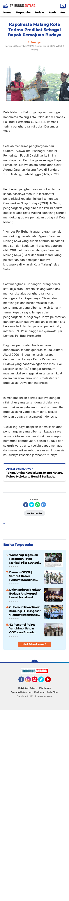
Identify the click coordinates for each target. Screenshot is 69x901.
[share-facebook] (25, 504)
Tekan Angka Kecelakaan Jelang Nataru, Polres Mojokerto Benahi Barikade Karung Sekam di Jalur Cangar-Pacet (34, 474)
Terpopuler (23, 12)
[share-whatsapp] (37, 504)
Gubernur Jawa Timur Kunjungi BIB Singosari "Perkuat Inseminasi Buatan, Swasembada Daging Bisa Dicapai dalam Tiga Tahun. (25, 611)
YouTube (50, 681)
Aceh (52, 12)
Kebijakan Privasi (27, 688)
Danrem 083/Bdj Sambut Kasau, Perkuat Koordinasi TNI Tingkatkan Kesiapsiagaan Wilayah (22, 576)
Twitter (42, 681)
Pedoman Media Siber (46, 692)
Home (7, 12)
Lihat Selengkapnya (34, 644)
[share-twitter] (31, 504)
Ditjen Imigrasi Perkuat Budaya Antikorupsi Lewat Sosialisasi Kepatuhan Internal (25, 593)
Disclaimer (45, 688)
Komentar (34, 513)
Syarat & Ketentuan (21, 692)
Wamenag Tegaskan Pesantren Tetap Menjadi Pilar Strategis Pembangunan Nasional (24, 559)
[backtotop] (34, 663)
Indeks (39, 12)
